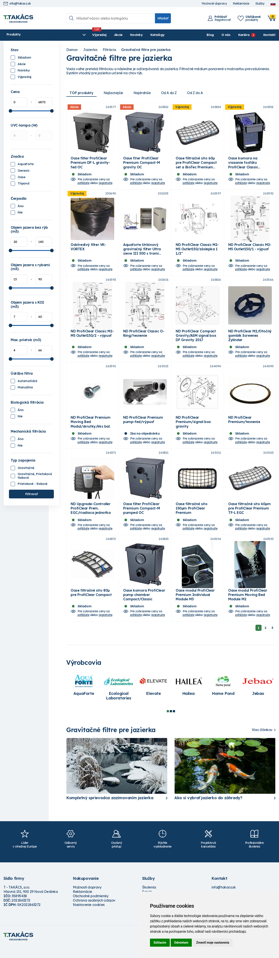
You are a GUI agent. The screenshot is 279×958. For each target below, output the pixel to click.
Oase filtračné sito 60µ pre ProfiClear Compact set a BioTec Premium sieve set (196, 167)
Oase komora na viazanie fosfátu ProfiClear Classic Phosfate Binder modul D (249, 167)
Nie (20, 212)
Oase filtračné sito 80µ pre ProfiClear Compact (91, 603)
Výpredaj (70, 35)
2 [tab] (171, 723)
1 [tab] (168, 723)
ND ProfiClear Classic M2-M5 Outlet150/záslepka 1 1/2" (197, 252)
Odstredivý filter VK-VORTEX (88, 250)
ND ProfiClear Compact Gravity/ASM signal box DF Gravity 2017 (196, 341)
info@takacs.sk (17, 3)
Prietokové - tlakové (33, 484)
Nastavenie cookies (89, 916)
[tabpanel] (83, 697)
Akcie (89, 35)
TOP (82, 93)
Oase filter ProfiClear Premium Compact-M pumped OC (141, 517)
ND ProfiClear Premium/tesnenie (244, 427)
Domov (72, 50)
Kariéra (243, 35)
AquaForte (26, 164)
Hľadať (163, 18)
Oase (21, 177)
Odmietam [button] (181, 942)
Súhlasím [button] (159, 942)
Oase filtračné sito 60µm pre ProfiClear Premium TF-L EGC (249, 517)
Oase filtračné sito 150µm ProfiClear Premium (191, 517)
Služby (259, 3)
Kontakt (269, 35)
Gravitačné (26, 468)
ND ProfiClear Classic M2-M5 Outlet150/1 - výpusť (249, 250)
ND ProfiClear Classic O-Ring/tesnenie (143, 339)
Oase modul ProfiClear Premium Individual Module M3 (195, 606)
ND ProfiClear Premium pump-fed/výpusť (143, 427)
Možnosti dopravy (214, 3)
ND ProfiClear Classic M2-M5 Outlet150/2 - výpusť (92, 339)
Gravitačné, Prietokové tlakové (35, 476)
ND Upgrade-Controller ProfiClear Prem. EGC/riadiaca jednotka (91, 517)
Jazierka (90, 50)
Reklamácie (241, 3)
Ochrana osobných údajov (94, 912)
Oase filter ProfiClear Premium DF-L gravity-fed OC (90, 164)
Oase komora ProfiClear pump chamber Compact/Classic (144, 606)
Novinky (107, 35)
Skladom (24, 57)
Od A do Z (171, 93)
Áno (21, 206)
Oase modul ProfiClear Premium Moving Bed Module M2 (247, 606)
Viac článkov (262, 741)
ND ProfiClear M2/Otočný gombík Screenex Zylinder (250, 341)
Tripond (23, 183)
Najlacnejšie (114, 93)
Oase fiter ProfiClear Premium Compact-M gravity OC (141, 164)
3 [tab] (174, 723)
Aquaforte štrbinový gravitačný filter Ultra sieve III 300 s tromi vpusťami (142, 255)
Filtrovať (31, 494)
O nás (225, 35)
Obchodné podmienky (91, 907)
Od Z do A (198, 93)
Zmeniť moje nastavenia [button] (212, 942)
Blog (210, 35)
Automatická (27, 381)
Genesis (23, 171)
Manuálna (25, 387)
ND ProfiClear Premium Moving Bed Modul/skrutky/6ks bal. (91, 429)
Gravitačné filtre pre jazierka (145, 50)
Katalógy (128, 35)
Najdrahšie (144, 93)
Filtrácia (109, 50)
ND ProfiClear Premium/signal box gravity (193, 429)
